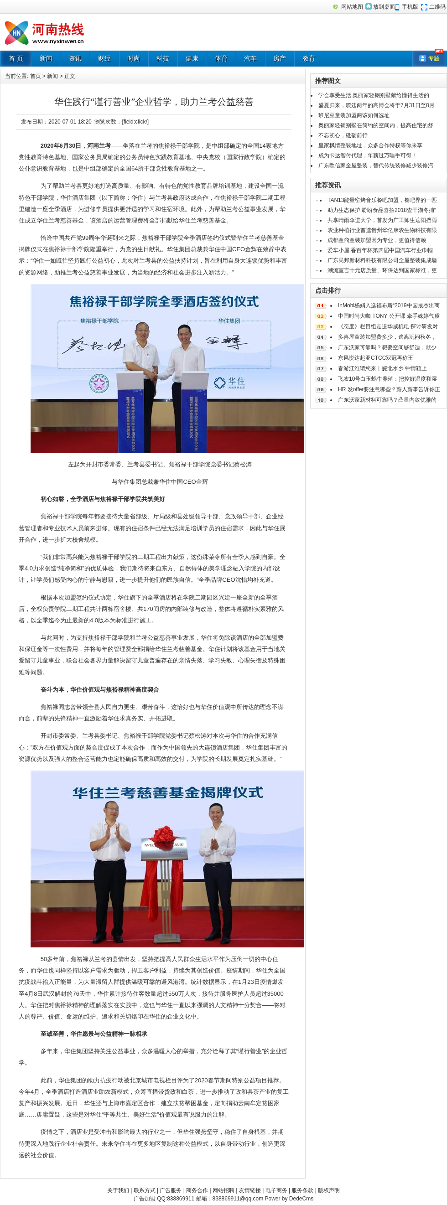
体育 (221, 58)
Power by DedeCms (289, 1198)
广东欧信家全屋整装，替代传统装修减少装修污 (375, 165)
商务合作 (197, 1190)
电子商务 (276, 1190)
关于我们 (118, 1190)
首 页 (16, 58)
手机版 (410, 7)
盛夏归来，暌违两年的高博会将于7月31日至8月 (376, 105)
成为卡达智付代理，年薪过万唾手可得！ (367, 155)
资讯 (75, 58)
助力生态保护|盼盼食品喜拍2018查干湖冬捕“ (381, 210)
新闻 (46, 58)
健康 (192, 58)
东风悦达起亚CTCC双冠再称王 (375, 358)
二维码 (437, 7)
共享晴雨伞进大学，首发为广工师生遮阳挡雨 (382, 220)
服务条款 (302, 1190)
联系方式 (145, 1190)
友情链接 (250, 1190)
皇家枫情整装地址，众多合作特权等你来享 (370, 145)
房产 (279, 58)
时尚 (133, 58)
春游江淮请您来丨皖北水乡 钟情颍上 (382, 368)
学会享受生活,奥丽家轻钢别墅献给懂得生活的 (373, 95)
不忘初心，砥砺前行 (343, 135)
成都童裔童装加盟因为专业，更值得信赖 (376, 240)
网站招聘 (223, 1190)
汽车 (250, 58)
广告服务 (171, 1190)
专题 (433, 58)
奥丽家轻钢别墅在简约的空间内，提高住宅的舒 (375, 125)
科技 (162, 58)
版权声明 (329, 1190)
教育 (308, 58)
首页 (35, 76)
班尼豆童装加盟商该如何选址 (354, 115)
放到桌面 (384, 7)
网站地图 (352, 7)
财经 (104, 58)
